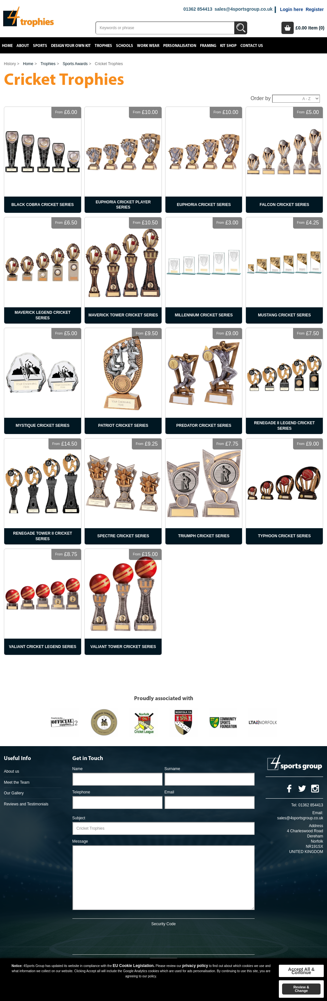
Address (316, 826)
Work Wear (148, 46)
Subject (78, 818)
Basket (287, 27)
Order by (260, 98)
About (22, 46)
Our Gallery (14, 793)
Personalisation (179, 46)
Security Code (163, 924)
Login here (291, 9)
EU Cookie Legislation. (134, 965)
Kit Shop (228, 46)
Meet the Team (16, 782)
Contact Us (251, 46)
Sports (40, 46)
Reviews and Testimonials (26, 804)
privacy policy (195, 965)
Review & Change (301, 989)
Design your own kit (71, 46)
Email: (317, 813)
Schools (124, 46)
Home (7, 46)
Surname (172, 769)
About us (11, 771)
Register (315, 9)
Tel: (294, 805)
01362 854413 (197, 9)
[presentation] (163, 939)
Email (169, 792)
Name (77, 769)
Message (80, 841)
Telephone (81, 792)
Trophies (103, 46)
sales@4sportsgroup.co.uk (243, 9)
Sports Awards (75, 64)
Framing (208, 46)
